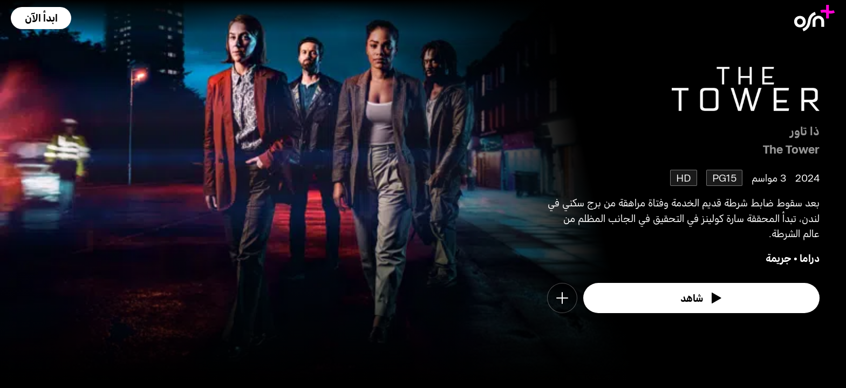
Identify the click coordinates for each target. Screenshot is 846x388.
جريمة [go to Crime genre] (779, 258)
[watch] (701, 298)
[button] (41, 18)
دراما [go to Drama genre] (810, 258)
